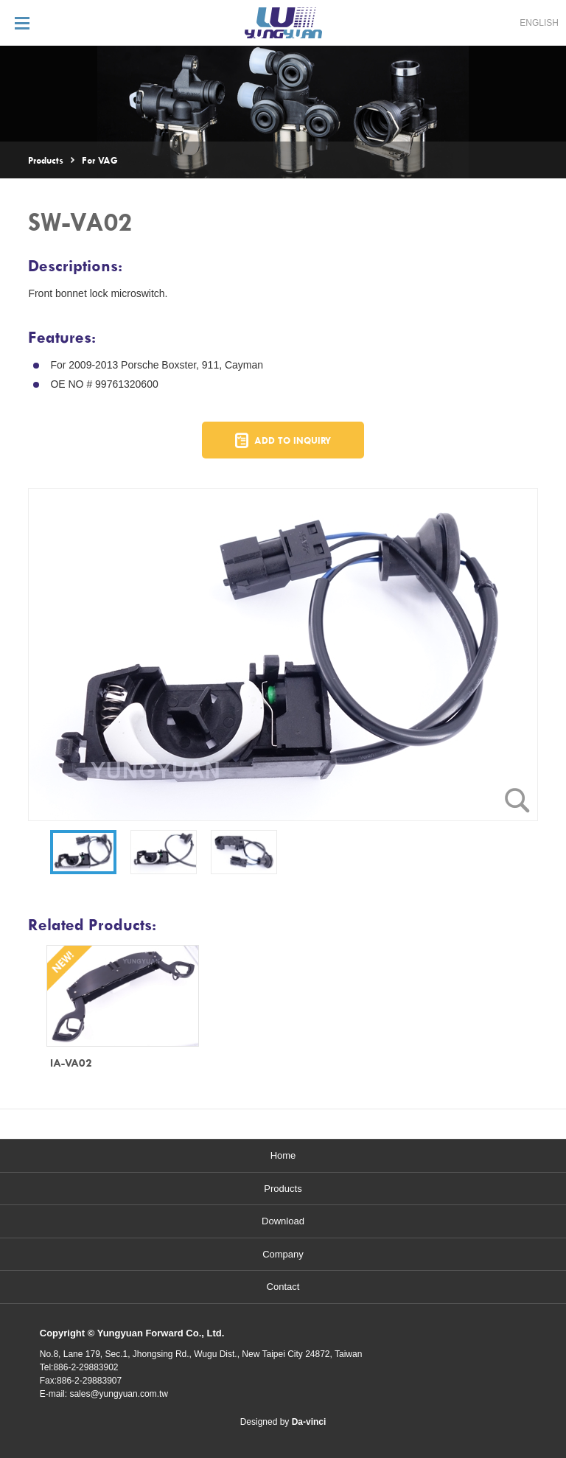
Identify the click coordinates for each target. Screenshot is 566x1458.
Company (283, 1254)
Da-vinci (309, 1422)
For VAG (100, 160)
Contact (283, 1286)
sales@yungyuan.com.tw (118, 1394)
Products (45, 160)
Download (283, 1221)
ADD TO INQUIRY (292, 440)
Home (283, 1155)
